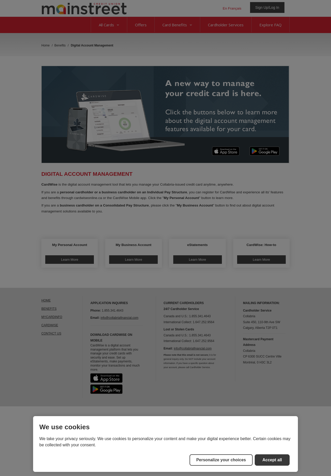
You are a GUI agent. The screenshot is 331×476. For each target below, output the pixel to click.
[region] (165, 444)
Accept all (272, 460)
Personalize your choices (221, 460)
